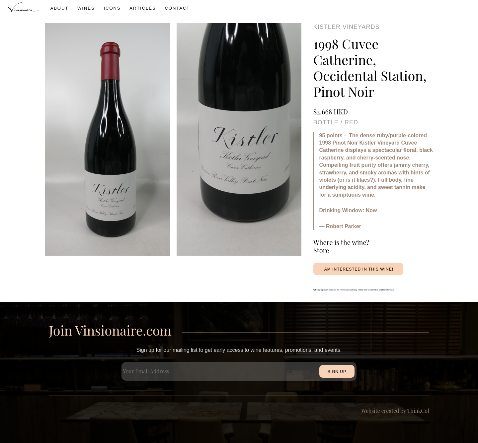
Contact (177, 8)
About (59, 8)
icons (112, 8)
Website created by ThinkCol (395, 410)
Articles (142, 8)
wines (86, 8)
